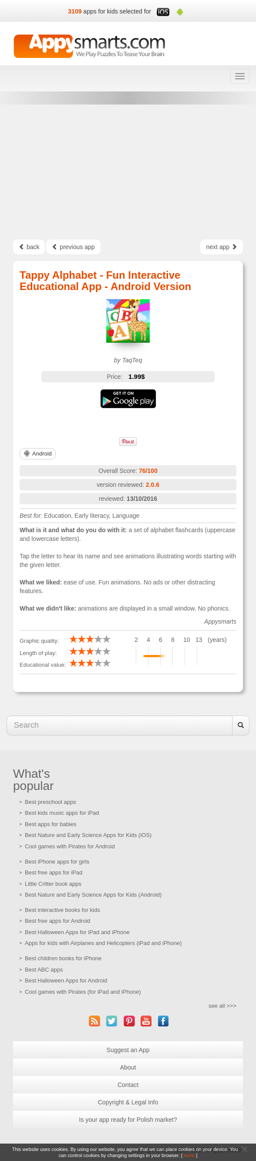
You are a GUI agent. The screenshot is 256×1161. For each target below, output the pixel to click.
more (189, 1155)
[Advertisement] (128, 172)
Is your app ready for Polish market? (128, 1119)
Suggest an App (128, 1049)
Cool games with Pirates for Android (70, 846)
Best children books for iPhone (63, 958)
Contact (128, 1084)
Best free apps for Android (57, 921)
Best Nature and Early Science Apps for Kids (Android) (93, 894)
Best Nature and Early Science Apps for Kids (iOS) (88, 835)
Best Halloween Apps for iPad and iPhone (77, 932)
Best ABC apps (44, 969)
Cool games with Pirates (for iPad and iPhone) (83, 992)
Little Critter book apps (53, 884)
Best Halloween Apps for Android (66, 980)
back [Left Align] (29, 246)
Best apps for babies (51, 824)
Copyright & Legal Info (128, 1102)
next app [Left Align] (221, 246)
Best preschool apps (50, 802)
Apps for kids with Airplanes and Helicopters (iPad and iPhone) (103, 943)
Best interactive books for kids (62, 910)
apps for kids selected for (117, 11)
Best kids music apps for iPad (62, 813)
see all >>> (222, 1005)
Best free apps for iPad (53, 872)
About (128, 1067)
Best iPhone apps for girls (57, 861)
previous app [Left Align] (73, 246)
